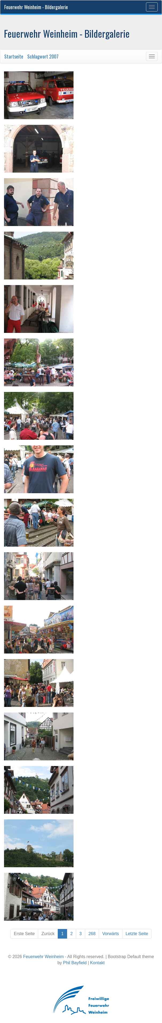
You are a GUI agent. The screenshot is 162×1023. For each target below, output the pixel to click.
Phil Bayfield (75, 962)
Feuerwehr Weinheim (43, 956)
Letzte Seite (137, 933)
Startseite (13, 56)
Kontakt (97, 962)
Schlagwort (37, 56)
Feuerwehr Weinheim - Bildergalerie (36, 6)
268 (92, 933)
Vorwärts (110, 933)
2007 (54, 56)
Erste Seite (24, 933)
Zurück (48, 933)
